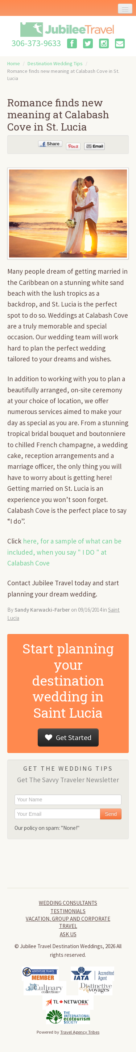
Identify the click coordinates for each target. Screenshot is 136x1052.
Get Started (68, 737)
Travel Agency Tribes (79, 1032)
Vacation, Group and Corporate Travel (68, 922)
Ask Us (68, 934)
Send (111, 814)
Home (13, 63)
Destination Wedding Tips (55, 63)
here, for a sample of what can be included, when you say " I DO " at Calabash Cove (64, 552)
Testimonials (68, 911)
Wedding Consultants (68, 902)
